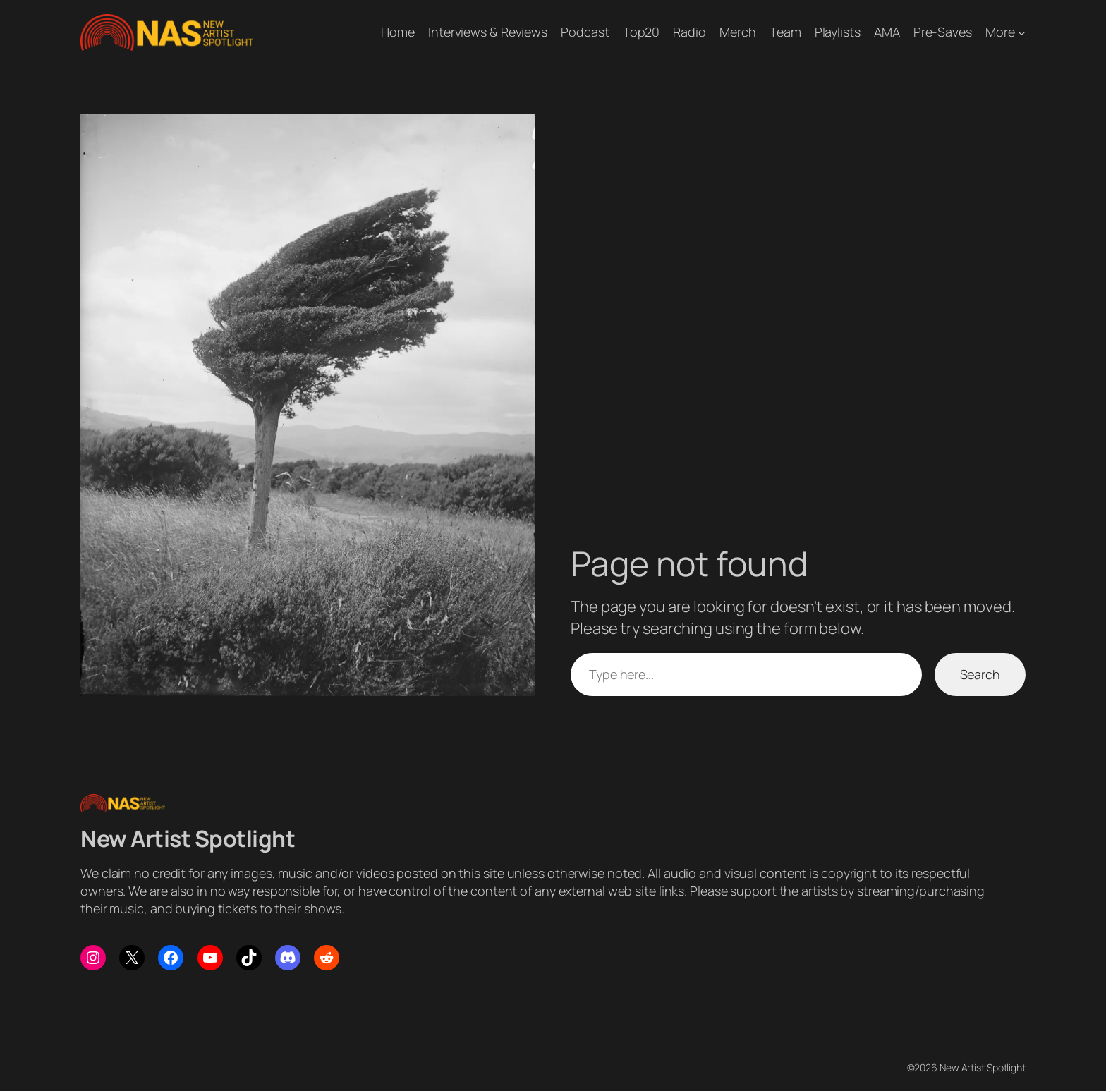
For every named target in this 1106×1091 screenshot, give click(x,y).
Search (980, 674)
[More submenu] (1022, 32)
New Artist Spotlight (187, 838)
